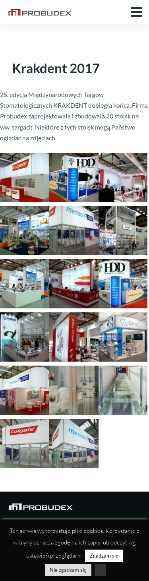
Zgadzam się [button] (104, 555)
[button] (136, 12)
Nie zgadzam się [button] (68, 570)
